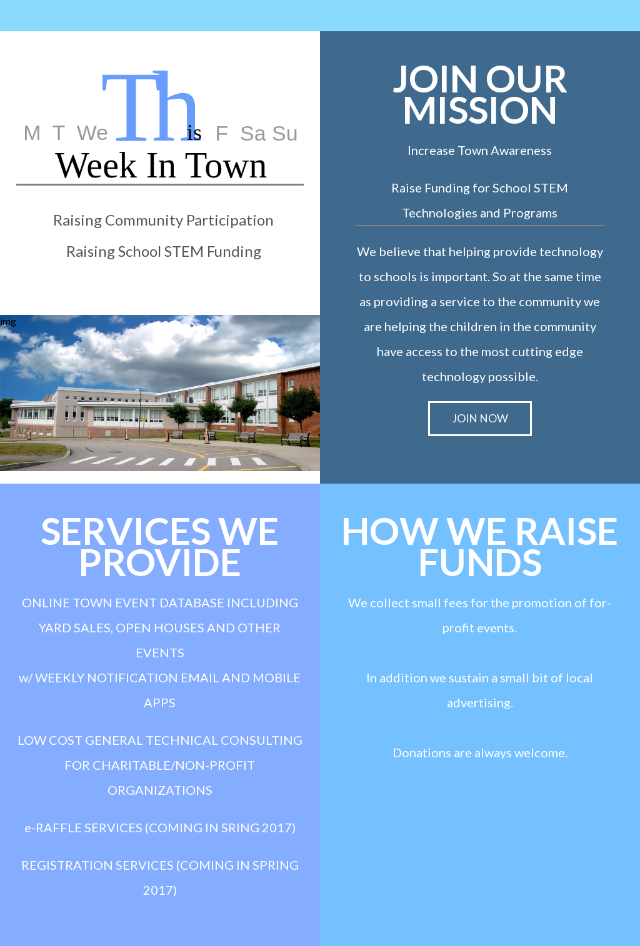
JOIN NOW (480, 418)
